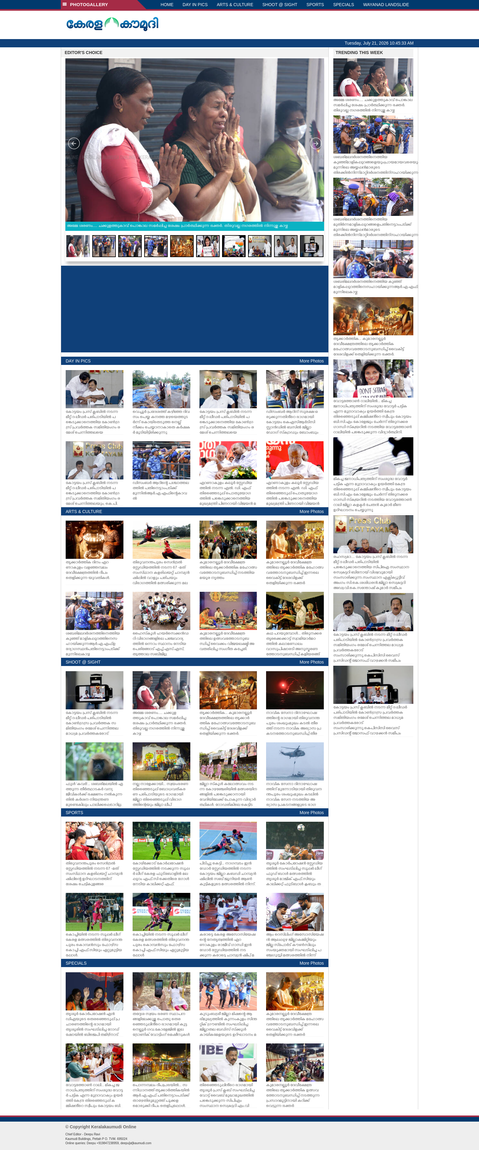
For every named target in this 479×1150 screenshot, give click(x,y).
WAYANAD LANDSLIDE (386, 4)
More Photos (312, 360)
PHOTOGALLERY (85, 4)
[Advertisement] (194, 309)
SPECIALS (343, 4)
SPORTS (315, 4)
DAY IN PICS (195, 4)
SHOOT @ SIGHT (279, 4)
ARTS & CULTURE (235, 4)
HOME (167, 4)
